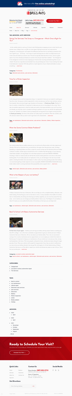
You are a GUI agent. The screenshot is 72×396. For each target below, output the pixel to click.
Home (10, 27)
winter (11, 121)
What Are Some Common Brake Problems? (24, 128)
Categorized (14, 266)
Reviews (51, 27)
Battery (49, 120)
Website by (58, 393)
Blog (23, 30)
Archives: (12, 309)
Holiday (13, 302)
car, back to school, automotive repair (25, 254)
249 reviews (19, 21)
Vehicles (35, 27)
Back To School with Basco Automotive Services (26, 212)
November (15, 325)
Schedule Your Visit (54, 21)
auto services (34, 30)
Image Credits (12, 393)
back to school (16, 256)
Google (55, 370)
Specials (43, 27)
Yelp (58, 370)
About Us (18, 27)
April (14, 314)
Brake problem (43, 168)
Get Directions (14, 381)
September (16, 329)
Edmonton (35, 73)
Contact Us (21, 375)
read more (19, 66)
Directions (60, 27)
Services (27, 27)
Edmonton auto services (18, 73)
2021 (12, 323)
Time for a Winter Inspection (19, 79)
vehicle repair (16, 168)
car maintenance (17, 120)
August (15, 331)
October (15, 327)
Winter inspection (56, 120)
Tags (27, 30)
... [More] (11, 334)
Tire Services (19, 70)
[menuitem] (10, 27)
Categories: (13, 263)
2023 (12, 312)
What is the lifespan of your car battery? (24, 175)
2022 (12, 318)
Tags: (11, 278)
